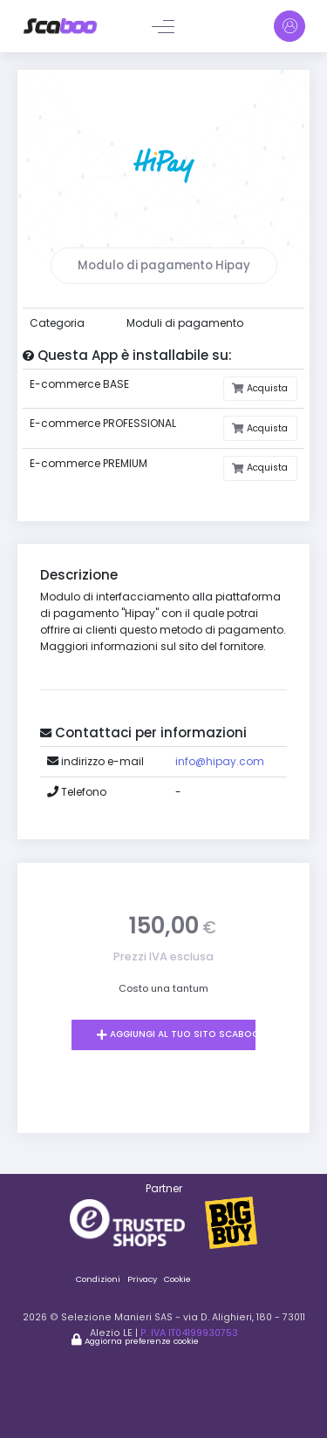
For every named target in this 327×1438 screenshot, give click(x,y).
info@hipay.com (219, 761)
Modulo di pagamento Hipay (164, 265)
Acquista (266, 388)
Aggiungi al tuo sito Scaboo (183, 1034)
